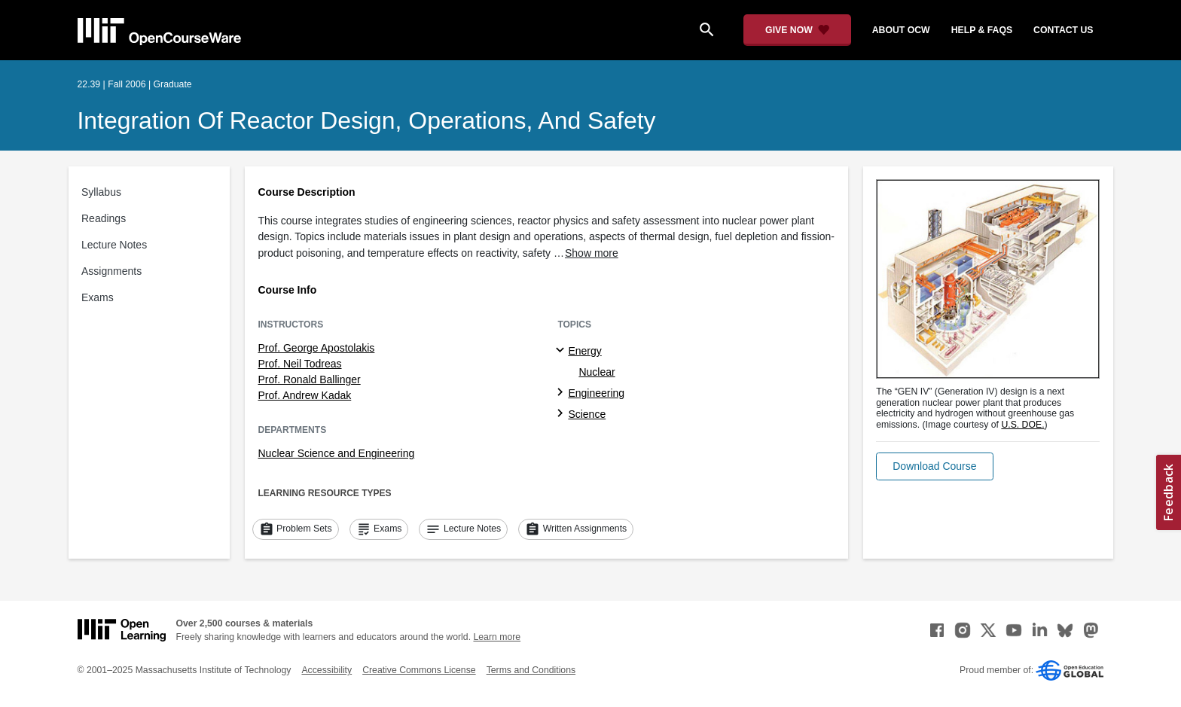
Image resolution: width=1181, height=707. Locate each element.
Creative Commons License (418, 670)
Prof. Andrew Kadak (305, 395)
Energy (584, 351)
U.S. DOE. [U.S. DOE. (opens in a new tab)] (1022, 424)
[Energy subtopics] (562, 351)
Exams (97, 297)
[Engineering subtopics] (562, 393)
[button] (934, 466)
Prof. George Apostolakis (316, 348)
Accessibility (326, 670)
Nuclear (596, 372)
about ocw (901, 30)
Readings (103, 218)
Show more (591, 253)
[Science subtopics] (562, 414)
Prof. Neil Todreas (300, 364)
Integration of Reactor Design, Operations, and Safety (367, 120)
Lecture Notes (114, 245)
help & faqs (981, 30)
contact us (1063, 30)
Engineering (596, 393)
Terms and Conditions (531, 670)
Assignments (111, 271)
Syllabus (101, 192)
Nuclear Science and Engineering (336, 453)
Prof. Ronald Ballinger (309, 379)
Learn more (496, 637)
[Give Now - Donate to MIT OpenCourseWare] (797, 30)
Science (587, 414)
